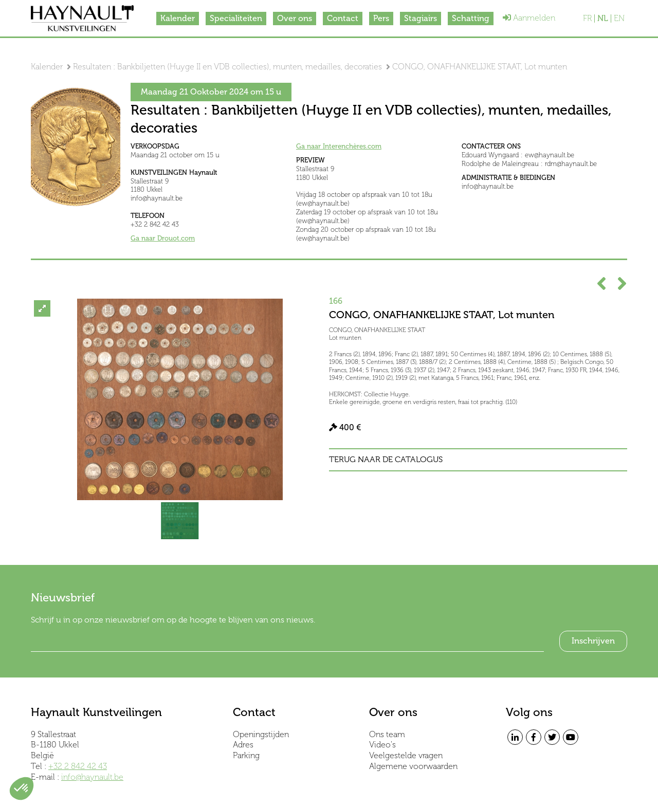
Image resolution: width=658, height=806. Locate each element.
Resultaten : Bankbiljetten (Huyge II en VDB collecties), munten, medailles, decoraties (227, 66)
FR (587, 18)
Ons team (387, 734)
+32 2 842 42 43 (77, 766)
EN (619, 18)
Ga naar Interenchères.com (338, 146)
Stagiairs (420, 18)
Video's (382, 744)
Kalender (177, 18)
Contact (342, 18)
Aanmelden (529, 18)
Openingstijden (261, 734)
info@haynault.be (92, 777)
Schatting (470, 18)
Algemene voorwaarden (413, 766)
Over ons (294, 18)
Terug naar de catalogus (386, 459)
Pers (381, 18)
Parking (246, 755)
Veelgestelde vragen (406, 755)
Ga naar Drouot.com (163, 238)
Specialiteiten (236, 18)
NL (602, 18)
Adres (243, 744)
